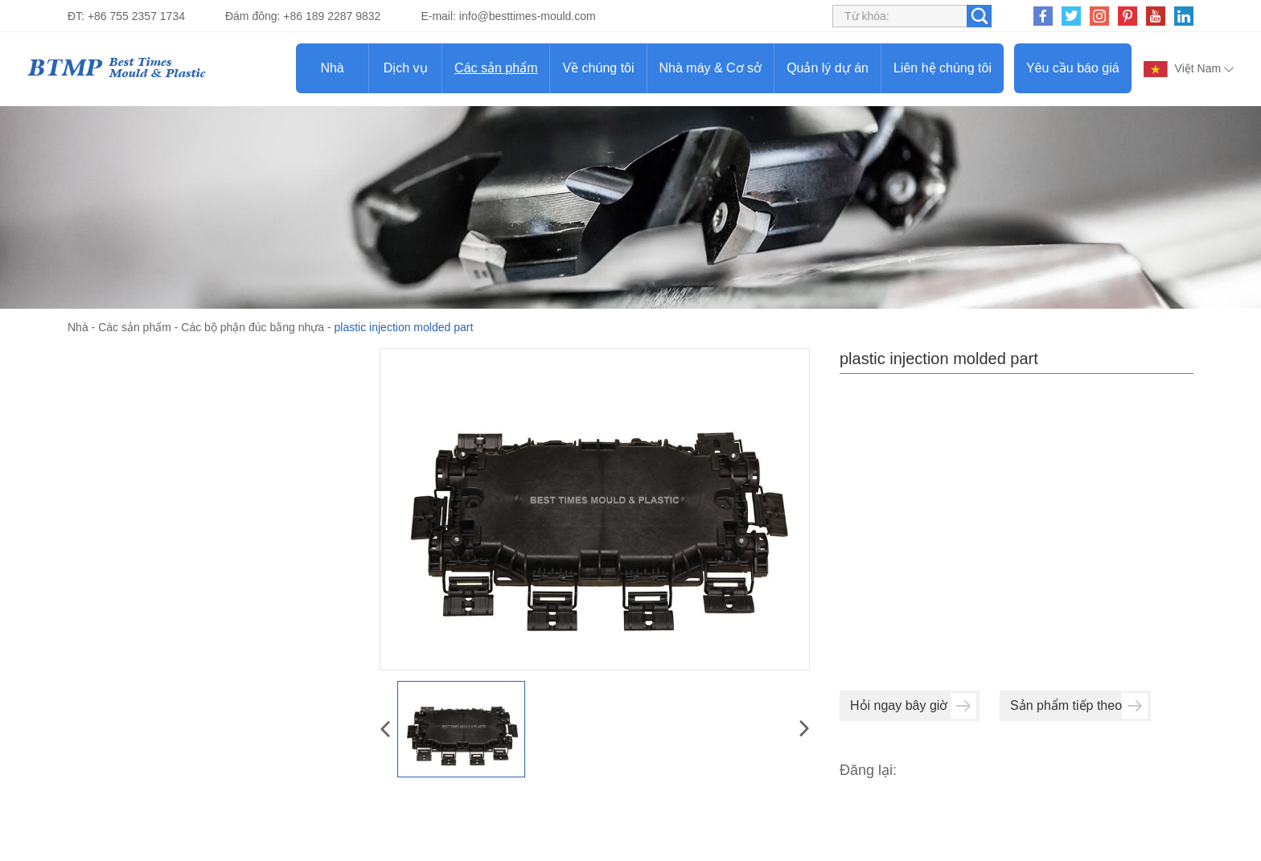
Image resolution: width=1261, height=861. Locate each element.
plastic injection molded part (404, 327)
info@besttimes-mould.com (527, 16)
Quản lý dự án (828, 68)
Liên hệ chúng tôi (942, 68)
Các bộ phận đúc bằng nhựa (252, 327)
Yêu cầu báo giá (1072, 68)
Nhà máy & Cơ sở (710, 68)
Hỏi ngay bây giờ (913, 706)
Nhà (331, 68)
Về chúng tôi (598, 68)
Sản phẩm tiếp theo (1079, 706)
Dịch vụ (406, 68)
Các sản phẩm (495, 68)
